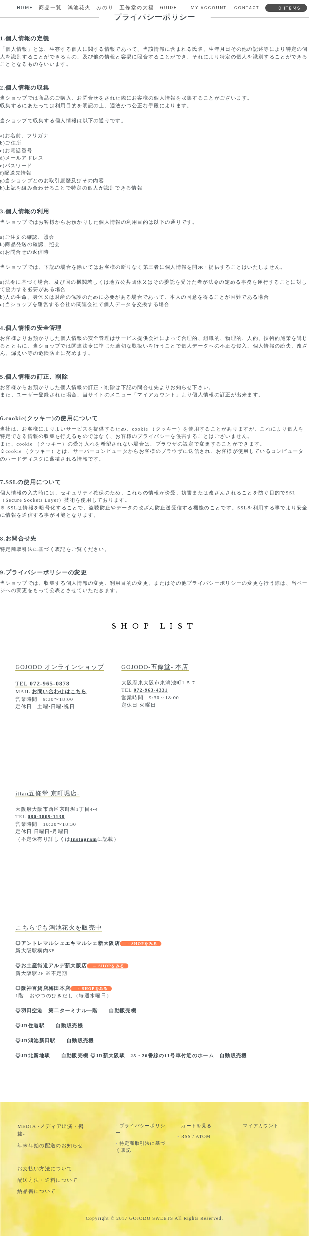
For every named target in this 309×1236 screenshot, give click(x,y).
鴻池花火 (79, 7)
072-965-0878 (50, 683)
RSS (186, 1136)
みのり (105, 7)
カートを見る (196, 1125)
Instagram (83, 839)
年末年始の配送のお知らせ (50, 1145)
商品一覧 (50, 7)
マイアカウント (261, 1125)
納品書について (36, 1191)
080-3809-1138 (46, 816)
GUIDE (168, 7)
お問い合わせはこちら (59, 691)
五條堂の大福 (137, 7)
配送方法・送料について (47, 1180)
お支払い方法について (44, 1168)
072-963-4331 (151, 690)
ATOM (203, 1136)
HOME (25, 7)
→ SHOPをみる (140, 944)
